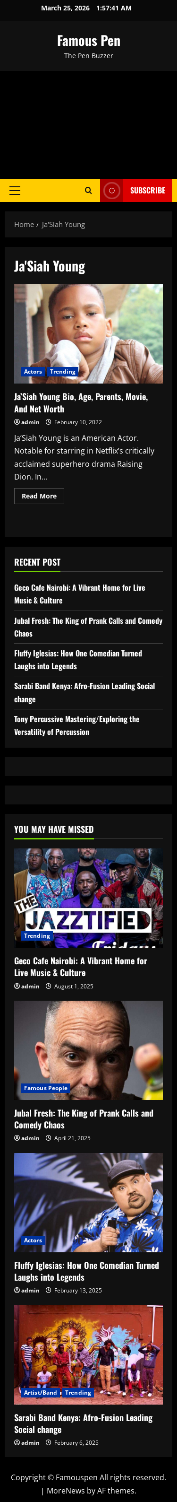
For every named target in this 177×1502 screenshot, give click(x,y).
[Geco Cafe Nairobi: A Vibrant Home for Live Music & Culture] (88, 898)
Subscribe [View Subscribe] (132, 190)
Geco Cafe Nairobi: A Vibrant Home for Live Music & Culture (80, 966)
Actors (33, 371)
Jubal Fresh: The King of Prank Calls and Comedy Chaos (83, 1119)
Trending (63, 371)
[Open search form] (88, 190)
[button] (15, 190)
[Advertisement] (88, 125)
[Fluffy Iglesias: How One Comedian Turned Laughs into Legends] (88, 1202)
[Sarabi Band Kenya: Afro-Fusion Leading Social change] (88, 1355)
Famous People (45, 1088)
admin (30, 422)
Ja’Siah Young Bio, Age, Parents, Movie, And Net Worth (88, 334)
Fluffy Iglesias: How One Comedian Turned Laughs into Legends (86, 1271)
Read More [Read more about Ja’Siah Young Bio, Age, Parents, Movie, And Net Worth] (43, 497)
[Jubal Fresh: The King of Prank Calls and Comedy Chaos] (88, 1050)
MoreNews (66, 1490)
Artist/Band (40, 1392)
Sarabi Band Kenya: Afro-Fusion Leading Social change (83, 1423)
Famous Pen (88, 40)
